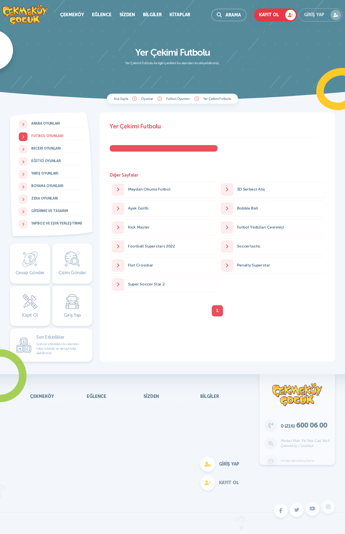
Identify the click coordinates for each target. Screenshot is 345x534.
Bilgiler (152, 14)
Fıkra (151, 429)
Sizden (127, 14)
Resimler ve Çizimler (165, 406)
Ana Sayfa (121, 99)
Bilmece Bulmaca (105, 414)
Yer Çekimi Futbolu (217, 99)
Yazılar (153, 414)
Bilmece (154, 421)
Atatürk (211, 406)
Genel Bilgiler (216, 414)
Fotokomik (100, 481)
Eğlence (102, 14)
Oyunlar (147, 99)
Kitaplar (180, 14)
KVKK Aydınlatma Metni (55, 406)
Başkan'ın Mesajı (48, 414)
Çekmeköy (72, 14)
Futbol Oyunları (178, 99)
